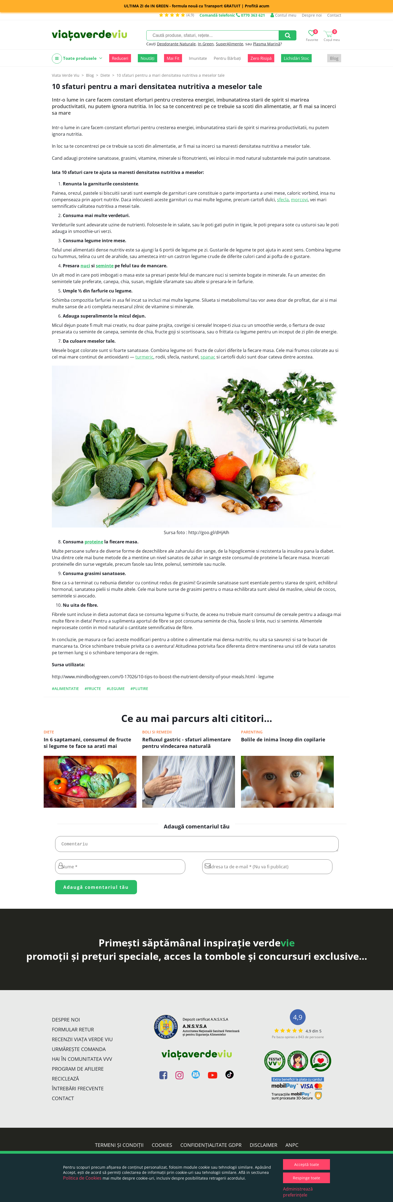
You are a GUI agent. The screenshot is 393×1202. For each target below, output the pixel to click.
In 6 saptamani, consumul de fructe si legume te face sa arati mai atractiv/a (87, 743)
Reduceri (120, 58)
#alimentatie (65, 688)
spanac (208, 357)
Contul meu (283, 15)
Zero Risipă (261, 58)
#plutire (139, 688)
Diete (49, 732)
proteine (94, 542)
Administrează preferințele (298, 1192)
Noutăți (147, 58)
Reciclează (65, 1080)
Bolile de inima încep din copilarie (283, 739)
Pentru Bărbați (227, 58)
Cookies (162, 1147)
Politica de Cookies (82, 1178)
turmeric (144, 357)
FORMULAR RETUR (73, 1031)
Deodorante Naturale (176, 43)
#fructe (93, 688)
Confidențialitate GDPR (211, 1147)
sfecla (283, 200)
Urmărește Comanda (79, 1051)
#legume (116, 688)
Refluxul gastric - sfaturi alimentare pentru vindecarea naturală (186, 742)
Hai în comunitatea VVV (82, 1061)
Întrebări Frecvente (78, 1090)
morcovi (299, 200)
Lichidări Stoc (296, 58)
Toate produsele (77, 59)
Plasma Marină (266, 43)
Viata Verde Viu (65, 75)
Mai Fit (173, 58)
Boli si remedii (157, 732)
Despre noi (312, 15)
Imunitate (198, 58)
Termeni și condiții (119, 1147)
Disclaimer (263, 1147)
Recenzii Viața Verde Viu (82, 1041)
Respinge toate (306, 1177)
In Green (206, 43)
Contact (334, 15)
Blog (334, 58)
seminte (105, 266)
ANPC (291, 1147)
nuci (85, 266)
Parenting (252, 732)
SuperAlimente (229, 43)
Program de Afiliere (78, 1071)
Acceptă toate (306, 1164)
